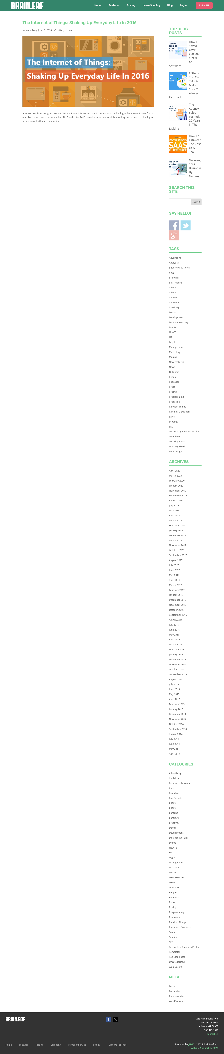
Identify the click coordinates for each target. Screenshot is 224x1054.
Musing (173, 356)
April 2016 (174, 639)
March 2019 (175, 520)
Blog (170, 5)
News (69, 30)
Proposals (174, 401)
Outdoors (174, 371)
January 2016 (176, 654)
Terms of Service (77, 1045)
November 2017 (177, 545)
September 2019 (178, 495)
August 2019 (175, 500)
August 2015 (175, 679)
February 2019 (177, 525)
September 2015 (178, 674)
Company (56, 1045)
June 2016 (174, 629)
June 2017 (174, 570)
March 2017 (175, 585)
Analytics (174, 262)
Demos (172, 312)
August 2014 (175, 734)
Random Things (177, 406)
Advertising (175, 257)
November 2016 (177, 604)
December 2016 (177, 599)
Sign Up (204, 5)
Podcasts (174, 381)
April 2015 (174, 699)
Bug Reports (175, 282)
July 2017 (174, 565)
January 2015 (176, 709)
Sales (172, 416)
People (172, 376)
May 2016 (174, 634)
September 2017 (178, 555)
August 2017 (175, 560)
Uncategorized (177, 446)
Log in (172, 986)
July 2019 (174, 505)
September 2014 (178, 729)
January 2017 (176, 594)
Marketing (174, 352)
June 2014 (174, 743)
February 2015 (177, 704)
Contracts (174, 302)
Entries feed (175, 991)
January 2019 (176, 530)
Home (97, 5)
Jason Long (31, 30)
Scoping (173, 421)
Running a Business (180, 411)
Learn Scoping (151, 5)
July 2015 (174, 684)
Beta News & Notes (179, 267)
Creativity (59, 30)
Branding (174, 277)
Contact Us (212, 1033)
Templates (174, 436)
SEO (171, 426)
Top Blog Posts (177, 441)
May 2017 (174, 575)
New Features (176, 361)
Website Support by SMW (204, 1047)
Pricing (131, 5)
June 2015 (174, 689)
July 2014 (174, 738)
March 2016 (175, 644)
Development (176, 317)
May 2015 (174, 694)
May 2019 (174, 510)
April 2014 (174, 753)
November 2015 (177, 664)
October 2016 (176, 609)
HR (170, 337)
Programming (176, 396)
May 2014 (174, 748)
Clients (172, 287)
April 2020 (174, 470)
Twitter (186, 225)
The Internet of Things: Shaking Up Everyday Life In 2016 (79, 22)
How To (173, 332)
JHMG (191, 1044)
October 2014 (176, 724)
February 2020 (177, 480)
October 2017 (176, 550)
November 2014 (177, 719)
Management (176, 347)
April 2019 (174, 515)
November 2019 (177, 490)
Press (172, 386)
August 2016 (175, 619)
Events (172, 327)
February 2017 (177, 590)
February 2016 (177, 649)
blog (171, 272)
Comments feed (177, 996)
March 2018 (175, 540)
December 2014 (177, 714)
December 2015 (177, 659)
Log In (96, 1045)
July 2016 (174, 624)
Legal (172, 342)
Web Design (175, 451)
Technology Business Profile (184, 431)
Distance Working (178, 322)
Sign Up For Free (118, 1045)
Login (183, 5)
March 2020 (175, 475)
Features (114, 5)
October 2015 (176, 669)
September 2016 (178, 614)
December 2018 (177, 535)
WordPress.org (177, 1001)
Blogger (174, 235)
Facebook (174, 225)
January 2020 (176, 485)
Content (173, 297)
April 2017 (174, 580)
